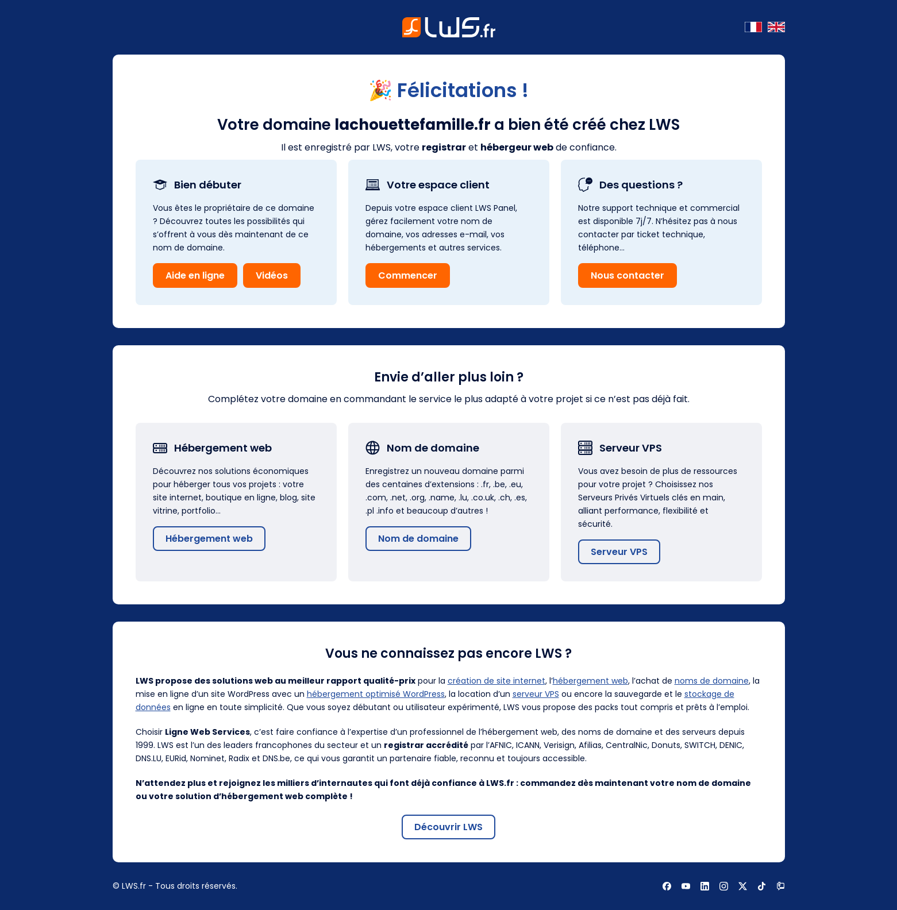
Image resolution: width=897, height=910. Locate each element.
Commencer (407, 275)
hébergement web (590, 681)
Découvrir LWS (448, 827)
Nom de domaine (418, 538)
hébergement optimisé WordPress (376, 694)
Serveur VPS (619, 551)
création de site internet (496, 681)
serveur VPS (536, 694)
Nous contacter (627, 275)
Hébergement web (209, 538)
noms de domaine (712, 681)
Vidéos (272, 275)
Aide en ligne (195, 275)
